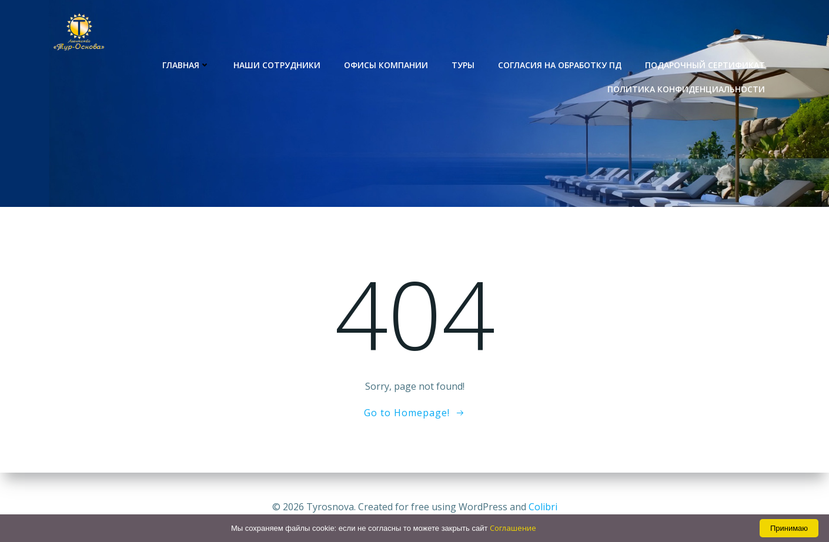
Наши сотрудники (276, 65)
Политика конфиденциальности (686, 89)
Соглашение (513, 528)
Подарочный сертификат (705, 65)
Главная (186, 65)
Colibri (543, 506)
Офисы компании (386, 65)
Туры (463, 65)
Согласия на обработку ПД (559, 65)
